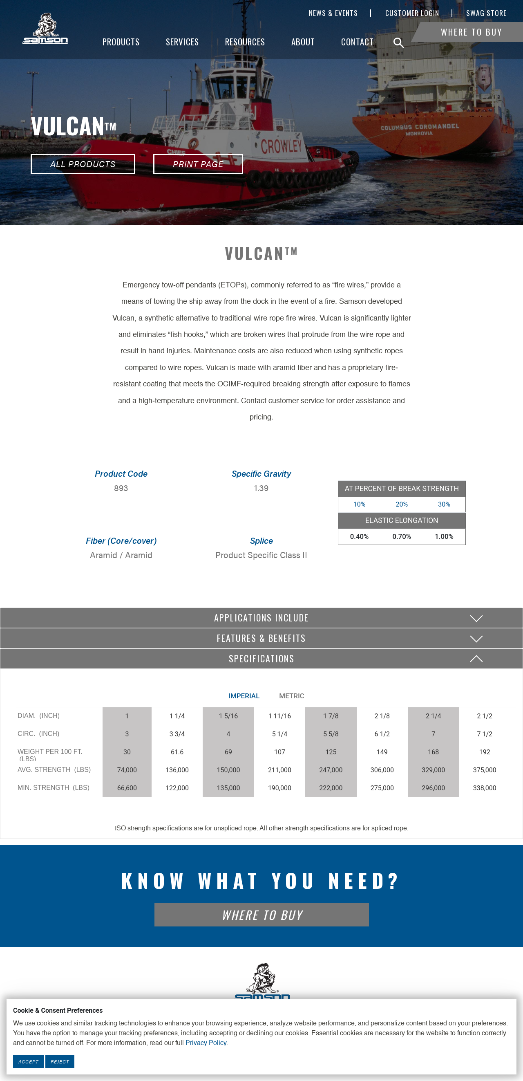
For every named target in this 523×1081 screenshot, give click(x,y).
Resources (245, 42)
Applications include (261, 617)
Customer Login (412, 13)
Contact (357, 42)
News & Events (333, 13)
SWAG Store (486, 13)
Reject (60, 1061)
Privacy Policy (206, 1043)
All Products (83, 164)
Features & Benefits (261, 637)
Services (182, 42)
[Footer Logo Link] (261, 982)
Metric (291, 696)
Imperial (243, 696)
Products (121, 42)
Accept (28, 1061)
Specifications (262, 658)
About (303, 42)
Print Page (198, 164)
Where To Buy (472, 42)
